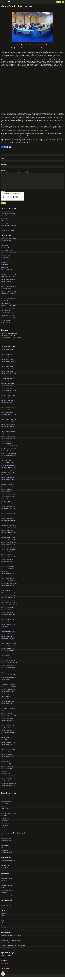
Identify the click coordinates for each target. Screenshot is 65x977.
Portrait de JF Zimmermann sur (8, 300)
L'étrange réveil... (5, 847)
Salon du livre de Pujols (6, 764)
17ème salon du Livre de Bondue (8, 595)
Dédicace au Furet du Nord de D (8, 467)
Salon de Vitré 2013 (5, 679)
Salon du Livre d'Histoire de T (8, 539)
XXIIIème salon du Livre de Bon (8, 785)
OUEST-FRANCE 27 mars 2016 (8, 298)
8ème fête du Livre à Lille (7, 658)
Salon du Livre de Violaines (7, 385)
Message (3, 170)
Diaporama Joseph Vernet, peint (8, 252)
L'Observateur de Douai (6, 250)
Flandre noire (4, 892)
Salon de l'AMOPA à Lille (6, 489)
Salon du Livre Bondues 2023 (8, 424)
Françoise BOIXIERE (5, 823)
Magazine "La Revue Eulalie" (7, 281)
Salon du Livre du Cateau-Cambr (8, 364)
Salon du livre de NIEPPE (7, 759)
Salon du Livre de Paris (6, 554)
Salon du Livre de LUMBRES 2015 (9, 573)
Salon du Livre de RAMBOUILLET (8, 766)
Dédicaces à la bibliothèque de (8, 564)
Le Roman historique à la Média (8, 783)
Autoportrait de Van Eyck (7, 895)
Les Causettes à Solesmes (7, 376)
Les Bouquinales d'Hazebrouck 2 (8, 465)
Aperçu (26, 172)
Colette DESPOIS (5, 820)
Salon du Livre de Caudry (7, 371)
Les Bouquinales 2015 (6, 590)
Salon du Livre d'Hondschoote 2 (8, 527)
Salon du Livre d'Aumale (6, 636)
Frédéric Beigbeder (5, 867)
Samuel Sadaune (5, 825)
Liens (2, 925)
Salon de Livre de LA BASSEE (8, 756)
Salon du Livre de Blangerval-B (8, 778)
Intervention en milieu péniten (8, 638)
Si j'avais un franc (5, 875)
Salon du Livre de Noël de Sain (8, 436)
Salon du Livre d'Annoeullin (7, 665)
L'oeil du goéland (5, 850)
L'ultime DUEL (4, 218)
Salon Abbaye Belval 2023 (7, 412)
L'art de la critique (5, 865)
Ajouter (3, 203)
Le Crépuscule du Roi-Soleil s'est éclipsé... (10, 940)
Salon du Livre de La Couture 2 (8, 409)
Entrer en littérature (5, 863)
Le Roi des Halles (5, 223)
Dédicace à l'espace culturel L (8, 592)
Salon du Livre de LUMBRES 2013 (9, 662)
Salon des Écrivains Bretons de (8, 749)
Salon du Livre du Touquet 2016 (8, 542)
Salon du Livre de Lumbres (7, 751)
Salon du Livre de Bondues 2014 (8, 645)
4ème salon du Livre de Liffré (8, 720)
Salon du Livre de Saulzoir (7, 441)
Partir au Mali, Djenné (6, 955)
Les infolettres (4, 963)
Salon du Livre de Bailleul (7, 713)
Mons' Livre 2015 (5, 571)
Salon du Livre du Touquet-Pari (8, 621)
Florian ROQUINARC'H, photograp (9, 813)
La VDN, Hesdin (4, 262)
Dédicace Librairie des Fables (8, 788)
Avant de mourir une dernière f (8, 213)
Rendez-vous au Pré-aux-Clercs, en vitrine (11, 935)
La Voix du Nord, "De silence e (8, 315)
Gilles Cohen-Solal (5, 828)
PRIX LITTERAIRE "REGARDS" (8, 737)
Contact (3, 920)
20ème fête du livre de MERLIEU (8, 723)
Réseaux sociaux (5, 228)
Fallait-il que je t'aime (6, 843)
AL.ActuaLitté (4, 267)
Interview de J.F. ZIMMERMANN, (8, 305)
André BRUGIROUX (5, 808)
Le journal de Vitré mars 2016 (8, 296)
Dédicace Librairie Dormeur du (8, 520)
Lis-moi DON (4, 739)
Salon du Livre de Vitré (6, 730)
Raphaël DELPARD (5, 811)
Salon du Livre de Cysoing (7, 356)
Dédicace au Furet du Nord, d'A (8, 501)
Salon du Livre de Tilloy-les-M (8, 470)
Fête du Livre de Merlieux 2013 (8, 667)
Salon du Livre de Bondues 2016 (8, 556)
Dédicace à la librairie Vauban (8, 484)
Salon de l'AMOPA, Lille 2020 (7, 462)
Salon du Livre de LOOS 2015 (8, 568)
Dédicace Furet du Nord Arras (8, 405)
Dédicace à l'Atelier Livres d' (7, 450)
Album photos (4, 922)
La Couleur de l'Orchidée (7, 885)
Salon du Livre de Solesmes (9, 333)
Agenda (3, 915)
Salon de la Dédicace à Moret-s (8, 549)
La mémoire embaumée (7, 890)
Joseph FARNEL (5, 803)
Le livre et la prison (5, 761)
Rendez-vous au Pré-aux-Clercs (8, 225)
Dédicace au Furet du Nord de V (8, 532)
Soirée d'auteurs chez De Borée (8, 494)
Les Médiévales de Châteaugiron (8, 660)
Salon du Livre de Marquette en (8, 388)
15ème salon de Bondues (7, 682)
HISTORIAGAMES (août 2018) (8, 279)
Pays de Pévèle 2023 (6, 245)
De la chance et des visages (7, 878)
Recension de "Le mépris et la (8, 293)
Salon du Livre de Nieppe (7, 633)
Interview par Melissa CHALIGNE (8, 686)
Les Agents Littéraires (6, 320)
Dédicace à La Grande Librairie (8, 537)
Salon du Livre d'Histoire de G (8, 547)
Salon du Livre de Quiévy (7, 380)
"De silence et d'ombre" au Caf (8, 698)
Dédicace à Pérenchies (6, 561)
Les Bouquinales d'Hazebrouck (8, 732)
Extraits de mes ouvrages (7, 795)
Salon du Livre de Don (6, 696)
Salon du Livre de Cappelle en (8, 368)
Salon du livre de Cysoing (7, 354)
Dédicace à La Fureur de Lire (7, 426)
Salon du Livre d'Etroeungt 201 (8, 617)
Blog (2, 918)
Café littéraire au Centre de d (8, 631)
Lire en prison (4, 626)
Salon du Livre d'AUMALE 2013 (8, 670)
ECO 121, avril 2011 (5, 325)
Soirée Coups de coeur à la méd (8, 515)
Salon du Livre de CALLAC (7, 768)
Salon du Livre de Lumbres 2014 (8, 624)
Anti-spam (3, 191)
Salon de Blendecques (6, 754)
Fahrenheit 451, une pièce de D (8, 689)
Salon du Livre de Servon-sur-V (8, 725)
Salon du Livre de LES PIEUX (7, 511)
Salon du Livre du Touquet (7, 703)
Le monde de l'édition (6, 942)
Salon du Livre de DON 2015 (7, 612)
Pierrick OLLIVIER (5, 815)
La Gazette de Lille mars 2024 (8, 240)
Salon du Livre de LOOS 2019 (8, 438)
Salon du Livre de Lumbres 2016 (8, 544)
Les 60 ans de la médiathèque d (8, 417)
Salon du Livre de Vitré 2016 (7, 552)
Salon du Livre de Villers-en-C (8, 366)
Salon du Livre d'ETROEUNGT (8, 706)
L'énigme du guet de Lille (7, 938)
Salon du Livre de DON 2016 (7, 559)
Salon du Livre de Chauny (7, 482)
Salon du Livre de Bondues (7, 429)
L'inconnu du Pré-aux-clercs (7, 211)
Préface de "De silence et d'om (8, 708)
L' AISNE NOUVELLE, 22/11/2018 (8, 274)
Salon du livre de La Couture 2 (8, 421)
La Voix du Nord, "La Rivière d (8, 308)
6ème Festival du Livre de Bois (8, 780)
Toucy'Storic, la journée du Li (7, 460)
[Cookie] (3, 974)
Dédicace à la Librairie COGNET (8, 472)
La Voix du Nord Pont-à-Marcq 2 (8, 238)
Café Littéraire (4, 771)
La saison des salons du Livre (8, 860)
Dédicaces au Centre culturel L (8, 614)
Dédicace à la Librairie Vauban (8, 395)
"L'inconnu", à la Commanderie (8, 378)
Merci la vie (4, 835)
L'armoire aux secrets (6, 845)
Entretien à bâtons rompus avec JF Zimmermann (12, 947)
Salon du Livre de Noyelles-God (8, 431)
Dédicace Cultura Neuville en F (8, 474)
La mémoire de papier (6, 840)
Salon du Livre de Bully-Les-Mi (8, 397)
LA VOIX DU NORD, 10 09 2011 (8, 313)
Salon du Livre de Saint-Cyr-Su (8, 585)
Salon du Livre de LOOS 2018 (8, 513)
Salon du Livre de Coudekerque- (8, 643)
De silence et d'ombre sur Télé (8, 317)
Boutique (3, 913)
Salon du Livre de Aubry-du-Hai (8, 419)
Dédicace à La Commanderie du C (9, 448)
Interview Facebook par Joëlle (8, 400)
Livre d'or (3, 927)
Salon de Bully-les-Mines (7, 359)
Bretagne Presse (5, 257)
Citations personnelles (6, 903)
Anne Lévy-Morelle (5, 818)
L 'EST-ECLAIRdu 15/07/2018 (8, 276)
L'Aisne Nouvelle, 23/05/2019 (8, 272)
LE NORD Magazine (5, 322)
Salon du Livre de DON (6, 655)
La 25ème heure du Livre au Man (8, 453)
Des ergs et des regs (6, 838)
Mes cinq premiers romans (7, 230)
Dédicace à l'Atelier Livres (7, 402)
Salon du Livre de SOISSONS (7, 518)
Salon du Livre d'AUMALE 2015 (8, 578)
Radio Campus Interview (7, 247)
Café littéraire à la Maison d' (7, 701)
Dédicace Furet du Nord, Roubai (8, 508)
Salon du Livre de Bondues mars (8, 407)
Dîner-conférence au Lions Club (8, 602)
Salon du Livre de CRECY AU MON (9, 580)
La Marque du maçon (6, 887)
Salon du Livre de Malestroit (7, 718)
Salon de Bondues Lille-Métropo (8, 735)
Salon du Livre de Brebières (7, 361)
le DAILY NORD (4, 264)
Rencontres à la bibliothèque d (8, 648)
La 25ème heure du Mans (7, 711)
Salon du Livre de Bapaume (7, 496)
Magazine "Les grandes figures (8, 286)
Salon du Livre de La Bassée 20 (8, 715)
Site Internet (4, 164)
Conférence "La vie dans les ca (8, 433)
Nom (2, 152)
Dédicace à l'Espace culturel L (8, 535)
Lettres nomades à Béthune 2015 (9, 583)
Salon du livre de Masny (6, 443)
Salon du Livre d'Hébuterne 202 (8, 458)
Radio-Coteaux (4, 260)
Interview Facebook (5, 255)
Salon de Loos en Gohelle (7, 352)
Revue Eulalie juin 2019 (6, 269)
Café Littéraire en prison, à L (7, 629)
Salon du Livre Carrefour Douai (8, 641)
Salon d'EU (3, 672)
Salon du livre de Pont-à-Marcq (8, 373)
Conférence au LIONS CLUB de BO (9, 605)
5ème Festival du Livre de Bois (8, 727)
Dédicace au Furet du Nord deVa (8, 597)
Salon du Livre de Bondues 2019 (8, 506)
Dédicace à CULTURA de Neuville (8, 525)
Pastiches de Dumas (6, 243)
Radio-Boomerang (5, 773)
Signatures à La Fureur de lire (8, 383)
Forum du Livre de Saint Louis (8, 486)
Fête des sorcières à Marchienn (8, 455)
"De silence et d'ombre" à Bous (8, 684)
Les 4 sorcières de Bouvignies (8, 216)
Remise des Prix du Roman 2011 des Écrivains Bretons (13, 945)
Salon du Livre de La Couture (8, 349)
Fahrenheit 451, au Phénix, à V (8, 694)
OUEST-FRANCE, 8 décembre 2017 (9, 288)
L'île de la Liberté (5, 220)
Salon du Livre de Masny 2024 (8, 477)
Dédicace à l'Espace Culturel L (8, 499)
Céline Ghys (4, 806)
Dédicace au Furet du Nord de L (8, 588)
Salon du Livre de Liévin (6, 393)
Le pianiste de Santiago (6, 852)
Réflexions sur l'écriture (6, 905)
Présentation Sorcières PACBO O (9, 414)
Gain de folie (4, 880)
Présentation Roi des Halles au (8, 503)
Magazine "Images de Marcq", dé (9, 291)
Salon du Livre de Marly (6, 491)
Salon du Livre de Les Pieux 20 (8, 600)
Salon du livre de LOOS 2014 (7, 619)
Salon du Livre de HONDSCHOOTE (9, 446)
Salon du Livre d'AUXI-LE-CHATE (8, 674)
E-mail (2, 158)
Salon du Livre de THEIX (6, 744)
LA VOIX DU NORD (5, 303)
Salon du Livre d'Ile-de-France (8, 742)
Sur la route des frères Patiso (8, 883)
